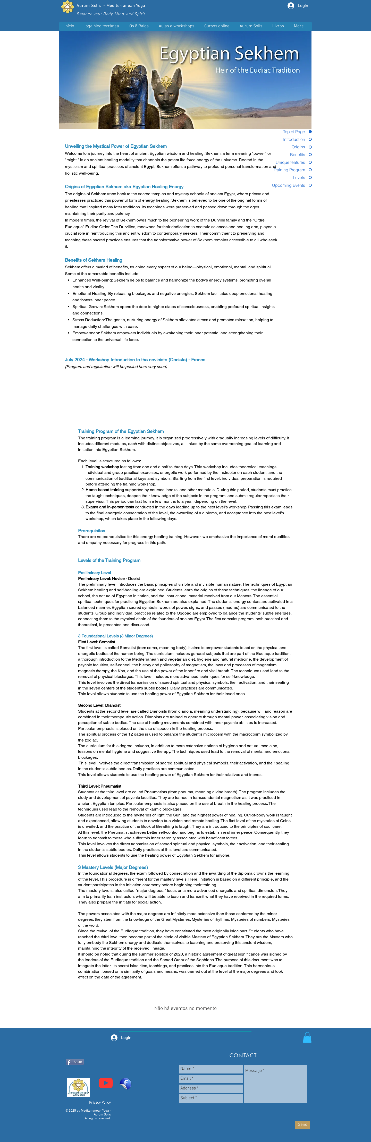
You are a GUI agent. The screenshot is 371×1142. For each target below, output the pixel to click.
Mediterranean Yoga (125, 5)
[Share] (75, 1062)
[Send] (302, 1125)
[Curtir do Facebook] (81, 1070)
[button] (176, 26)
